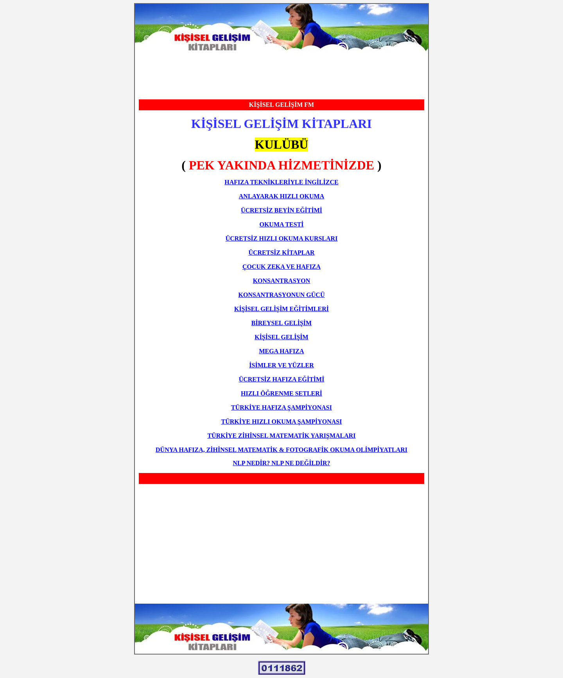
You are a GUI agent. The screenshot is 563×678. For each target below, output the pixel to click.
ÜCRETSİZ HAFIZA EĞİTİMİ (282, 379)
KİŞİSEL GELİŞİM (281, 337)
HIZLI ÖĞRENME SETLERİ (281, 393)
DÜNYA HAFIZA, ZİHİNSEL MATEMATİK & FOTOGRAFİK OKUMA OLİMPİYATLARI (281, 449)
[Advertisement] (281, 75)
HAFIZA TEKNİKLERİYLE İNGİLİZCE (281, 182)
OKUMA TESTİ (281, 224)
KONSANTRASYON (281, 280)
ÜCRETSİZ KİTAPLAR (281, 252)
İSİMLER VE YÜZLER (281, 365)
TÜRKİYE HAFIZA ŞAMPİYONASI (281, 407)
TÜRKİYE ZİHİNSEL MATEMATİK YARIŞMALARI (281, 435)
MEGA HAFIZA (281, 351)
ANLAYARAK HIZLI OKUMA (281, 196)
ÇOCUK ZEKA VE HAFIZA (281, 266)
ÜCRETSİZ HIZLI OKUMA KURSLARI (282, 238)
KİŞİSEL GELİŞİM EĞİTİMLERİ (281, 309)
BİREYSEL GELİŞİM (281, 323)
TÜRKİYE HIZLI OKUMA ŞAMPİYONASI (281, 421)
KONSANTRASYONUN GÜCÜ (281, 294)
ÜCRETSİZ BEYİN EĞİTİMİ (281, 210)
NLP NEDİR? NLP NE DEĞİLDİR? (281, 463)
